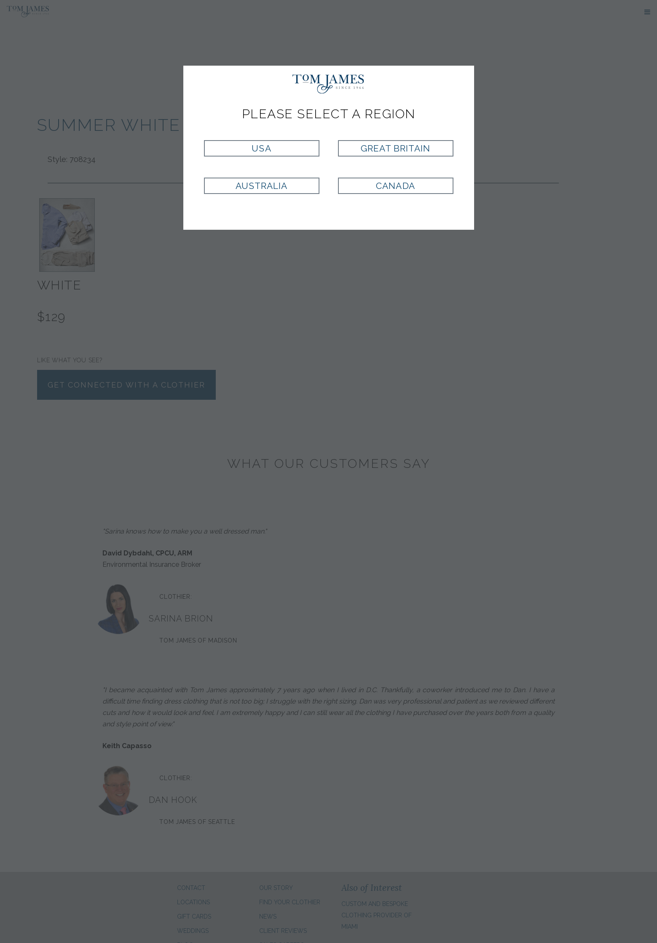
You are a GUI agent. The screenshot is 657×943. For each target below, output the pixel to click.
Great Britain (396, 148)
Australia (261, 186)
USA (261, 148)
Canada (395, 186)
